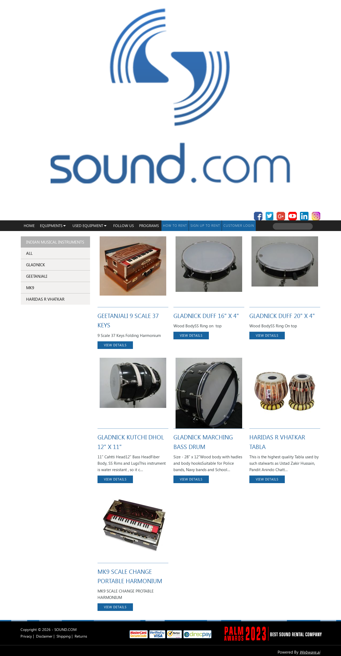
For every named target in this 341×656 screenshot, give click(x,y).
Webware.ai (309, 652)
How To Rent (175, 225)
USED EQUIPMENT (87, 225)
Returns (81, 636)
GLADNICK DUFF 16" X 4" (206, 316)
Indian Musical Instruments (55, 242)
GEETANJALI (36, 276)
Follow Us (123, 225)
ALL (29, 253)
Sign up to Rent (205, 225)
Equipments (51, 225)
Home (29, 225)
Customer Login (239, 225)
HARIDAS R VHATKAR (45, 299)
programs (149, 225)
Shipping (63, 636)
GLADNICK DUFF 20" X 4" (282, 316)
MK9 (30, 287)
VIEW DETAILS (115, 345)
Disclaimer (44, 636)
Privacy (26, 636)
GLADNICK (35, 264)
